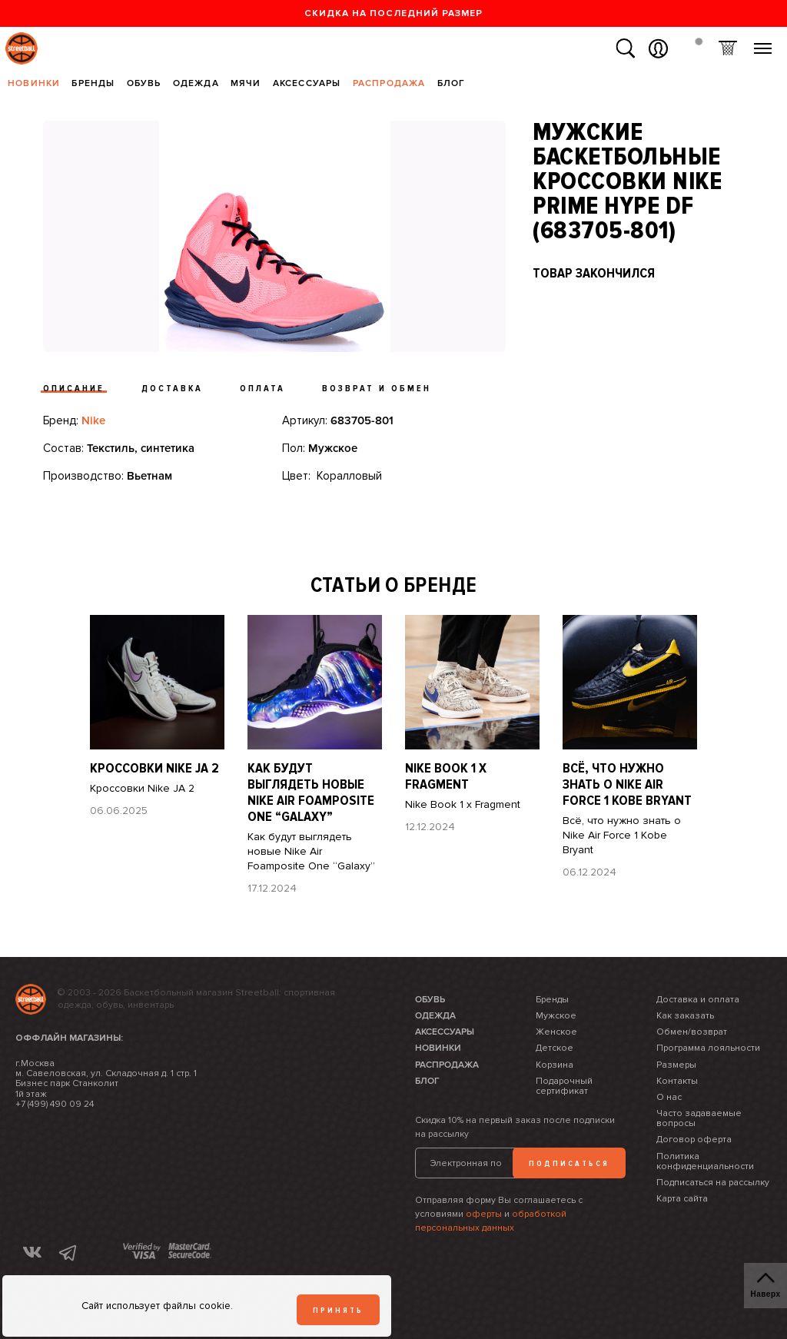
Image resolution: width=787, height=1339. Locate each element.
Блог (451, 83)
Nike (93, 420)
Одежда (196, 83)
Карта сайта (682, 1199)
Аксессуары (307, 83)
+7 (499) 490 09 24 (54, 1104)
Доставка (172, 388)
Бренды (93, 83)
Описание (74, 388)
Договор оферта (694, 1140)
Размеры (676, 1065)
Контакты (677, 1081)
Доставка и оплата (697, 1000)
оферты (484, 1214)
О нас (669, 1097)
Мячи (246, 83)
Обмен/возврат (691, 1032)
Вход (658, 49)
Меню (763, 42)
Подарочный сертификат (564, 1086)
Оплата (262, 388)
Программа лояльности (708, 1048)
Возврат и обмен (376, 388)
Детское (554, 1048)
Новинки (34, 83)
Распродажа (389, 83)
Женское (556, 1032)
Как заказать (685, 1016)
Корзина (727, 49)
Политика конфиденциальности (705, 1161)
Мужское (556, 1016)
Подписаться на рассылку (712, 1183)
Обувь (144, 83)
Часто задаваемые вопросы (699, 1118)
